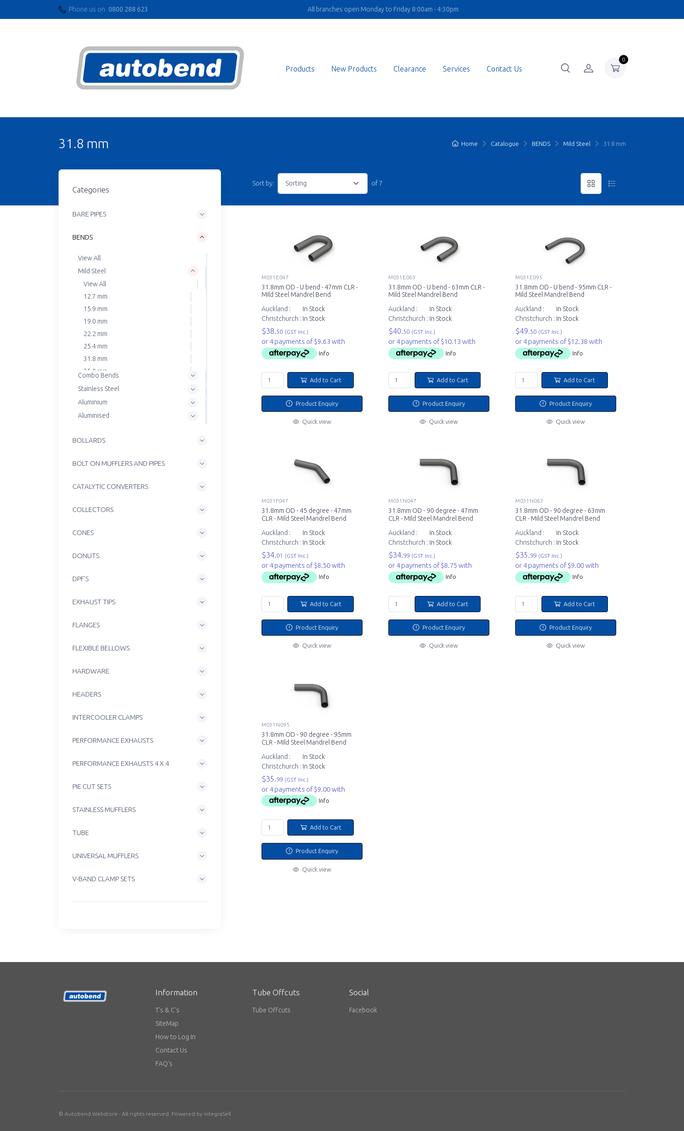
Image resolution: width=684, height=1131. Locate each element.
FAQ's (163, 1063)
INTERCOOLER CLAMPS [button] (107, 717)
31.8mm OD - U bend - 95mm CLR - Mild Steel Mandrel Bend (563, 291)
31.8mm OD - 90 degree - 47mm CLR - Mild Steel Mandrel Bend (433, 514)
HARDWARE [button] (90, 671)
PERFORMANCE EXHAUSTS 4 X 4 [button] (120, 763)
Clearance (409, 69)
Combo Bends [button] (98, 375)
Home (465, 143)
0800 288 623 (128, 9)
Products (300, 69)
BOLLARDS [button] (88, 440)
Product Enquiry (312, 403)
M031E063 (402, 277)
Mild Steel (576, 143)
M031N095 (276, 725)
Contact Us (504, 69)
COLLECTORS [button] (92, 509)
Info (324, 353)
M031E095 (528, 277)
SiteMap (166, 1023)
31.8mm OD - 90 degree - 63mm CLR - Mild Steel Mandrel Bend (560, 514)
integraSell (217, 1114)
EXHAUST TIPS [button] (93, 602)
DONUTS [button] (85, 555)
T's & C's (167, 1010)
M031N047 (402, 501)
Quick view (312, 421)
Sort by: (263, 183)
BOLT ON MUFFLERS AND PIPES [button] (118, 463)
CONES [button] (83, 532)
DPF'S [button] (80, 579)
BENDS (541, 143)
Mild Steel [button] (92, 271)
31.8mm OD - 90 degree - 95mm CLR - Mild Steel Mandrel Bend (306, 738)
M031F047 (275, 501)
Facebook (363, 1010)
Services (456, 69)
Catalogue (505, 143)
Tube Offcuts (271, 1010)
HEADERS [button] (86, 694)
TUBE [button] (80, 832)
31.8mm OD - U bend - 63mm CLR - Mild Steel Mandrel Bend (436, 291)
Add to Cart (320, 380)
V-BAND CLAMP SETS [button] (103, 879)
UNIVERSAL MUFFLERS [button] (105, 856)
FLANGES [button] (86, 625)
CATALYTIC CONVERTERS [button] (110, 486)
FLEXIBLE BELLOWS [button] (101, 648)
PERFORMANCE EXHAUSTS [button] (112, 740)
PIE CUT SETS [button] (91, 786)
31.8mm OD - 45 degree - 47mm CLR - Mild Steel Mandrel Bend (306, 514)
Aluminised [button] (93, 415)
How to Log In (175, 1037)
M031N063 (529, 501)
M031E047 (275, 277)
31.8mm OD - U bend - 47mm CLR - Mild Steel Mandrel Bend (310, 291)
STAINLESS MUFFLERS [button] (104, 809)
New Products (354, 69)
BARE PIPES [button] (89, 214)
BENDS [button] (82, 237)
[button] (565, 67)
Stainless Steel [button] (98, 388)
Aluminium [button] (92, 402)
